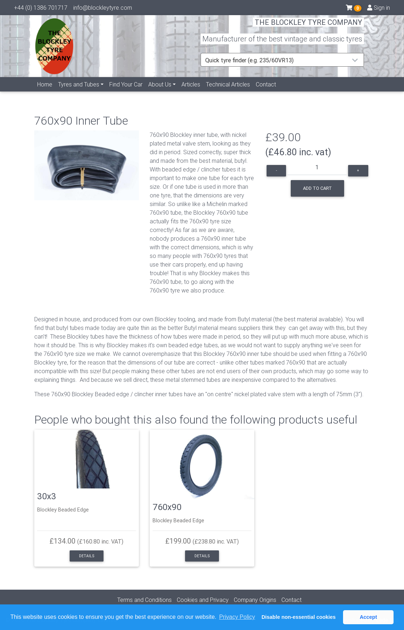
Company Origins (255, 599)
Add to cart (317, 188)
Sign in (378, 9)
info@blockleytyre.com (102, 9)
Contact (266, 92)
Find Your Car (125, 92)
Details (86, 556)
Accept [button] (368, 617)
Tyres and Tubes (78, 92)
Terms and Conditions (144, 599)
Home (44, 92)
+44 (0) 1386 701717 (40, 9)
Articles (190, 92)
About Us (159, 92)
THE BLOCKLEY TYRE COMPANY (308, 26)
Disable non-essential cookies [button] (299, 617)
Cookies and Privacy (203, 599)
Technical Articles (228, 92)
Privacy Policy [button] (237, 617)
